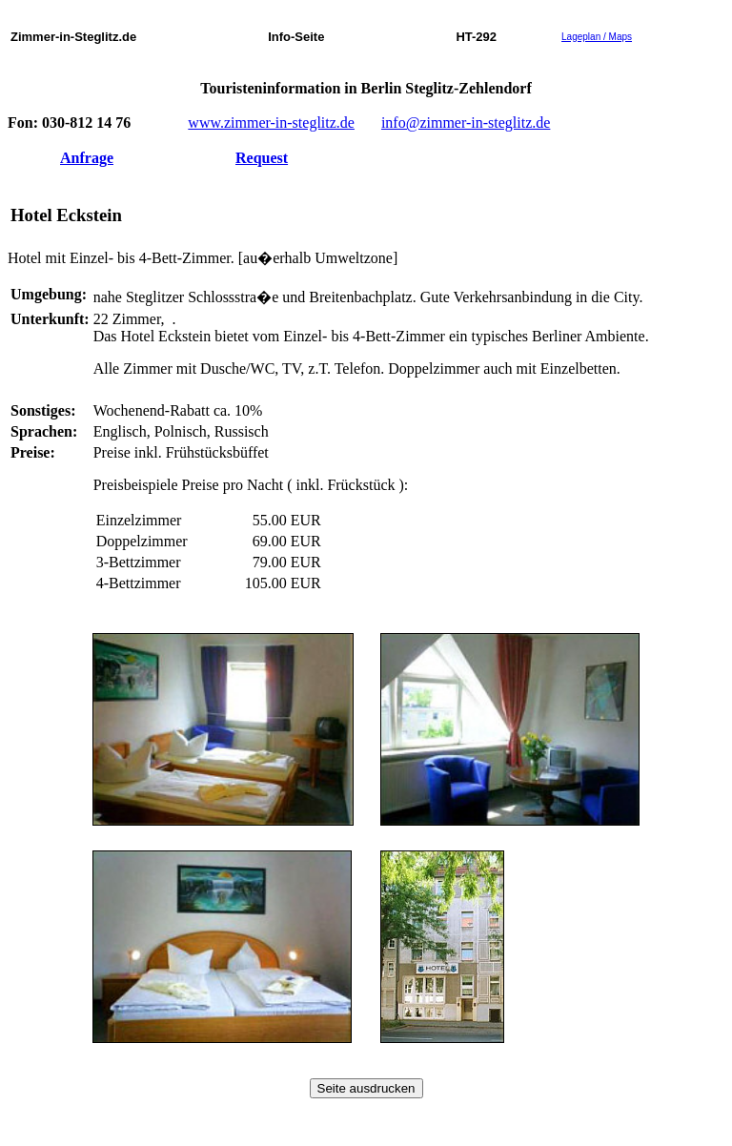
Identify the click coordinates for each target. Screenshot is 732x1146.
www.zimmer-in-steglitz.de (271, 122)
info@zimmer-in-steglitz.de (465, 122)
